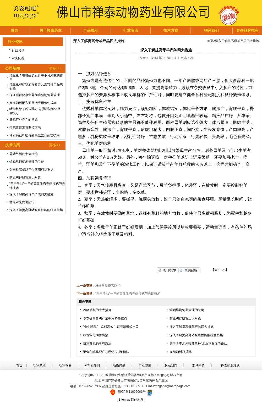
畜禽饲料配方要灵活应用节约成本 (33, 103)
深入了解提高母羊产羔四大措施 (31, 194)
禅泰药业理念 (230, 365)
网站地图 (137, 399)
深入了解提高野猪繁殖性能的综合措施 (36, 210)
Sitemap (124, 399)
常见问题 (18, 58)
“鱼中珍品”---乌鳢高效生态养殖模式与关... (112, 327)
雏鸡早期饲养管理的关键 (26, 162)
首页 (210, 41)
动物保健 (119, 365)
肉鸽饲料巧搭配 (181, 352)
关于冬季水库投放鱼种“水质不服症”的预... (199, 343)
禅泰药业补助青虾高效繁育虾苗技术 (34, 135)
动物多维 (39, 365)
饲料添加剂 (92, 365)
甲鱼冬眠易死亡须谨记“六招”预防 (106, 352)
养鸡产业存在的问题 (23, 119)
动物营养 (65, 365)
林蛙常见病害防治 (22, 202)
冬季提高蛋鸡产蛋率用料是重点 (31, 169)
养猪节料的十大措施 (23, 154)
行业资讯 (18, 50)
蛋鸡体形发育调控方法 (25, 127)
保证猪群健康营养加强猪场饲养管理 (34, 95)
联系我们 (171, 365)
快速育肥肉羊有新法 (97, 343)
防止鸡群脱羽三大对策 (25, 177)
